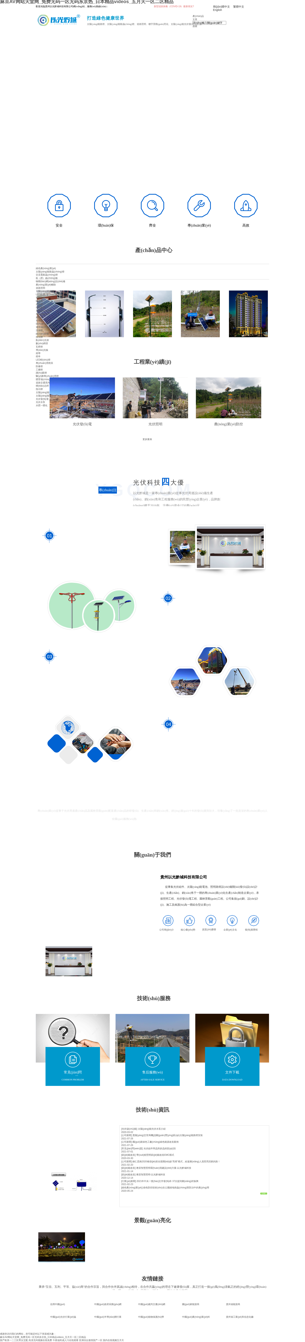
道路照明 (40, 288)
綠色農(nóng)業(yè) (46, 268)
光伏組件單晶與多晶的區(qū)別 (160, 1148)
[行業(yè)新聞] (128, 1181)
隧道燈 (39, 301)
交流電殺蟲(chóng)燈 (47, 274)
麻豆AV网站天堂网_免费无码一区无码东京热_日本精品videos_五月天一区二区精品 (43, 1337)
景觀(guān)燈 (43, 314)
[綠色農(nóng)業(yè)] (132, 1187)
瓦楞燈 (39, 346)
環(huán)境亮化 (44, 323)
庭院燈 (39, 317)
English (217, 10)
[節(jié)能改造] (128, 1155)
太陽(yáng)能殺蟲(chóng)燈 (50, 271)
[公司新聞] (126, 1135)
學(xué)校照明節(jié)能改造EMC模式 (155, 1155)
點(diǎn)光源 (42, 340)
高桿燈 (39, 304)
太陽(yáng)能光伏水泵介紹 (152, 1129)
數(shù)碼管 (42, 343)
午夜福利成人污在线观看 (65, 1340)
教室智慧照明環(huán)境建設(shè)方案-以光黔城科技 (163, 1168)
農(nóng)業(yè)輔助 (46, 284)
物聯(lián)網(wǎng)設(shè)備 (50, 281)
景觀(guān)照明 (44, 310)
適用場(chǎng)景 (44, 327)
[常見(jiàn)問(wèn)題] (132, 1148)
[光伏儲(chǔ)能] (129, 1129)
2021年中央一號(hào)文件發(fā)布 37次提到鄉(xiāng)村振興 (167, 1181)
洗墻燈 (39, 330)
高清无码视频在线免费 (40, 1340)
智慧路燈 (40, 297)
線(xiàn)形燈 (42, 333)
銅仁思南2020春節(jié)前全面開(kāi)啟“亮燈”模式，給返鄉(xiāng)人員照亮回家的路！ (176, 1161)
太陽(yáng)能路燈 (45, 291)
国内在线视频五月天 (113, 1340)
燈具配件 (40, 307)
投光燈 (39, 337)
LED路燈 (40, 294)
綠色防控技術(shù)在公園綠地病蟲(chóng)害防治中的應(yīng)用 (176, 1187)
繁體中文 (238, 6)
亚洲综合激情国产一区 (90, 1340)
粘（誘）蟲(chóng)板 (47, 278)
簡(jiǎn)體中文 (221, 6)
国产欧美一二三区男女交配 (14, 1340)
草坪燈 (39, 320)
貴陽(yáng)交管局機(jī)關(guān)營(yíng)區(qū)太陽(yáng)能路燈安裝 (167, 1135)
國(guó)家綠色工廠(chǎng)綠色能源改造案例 (155, 1142)
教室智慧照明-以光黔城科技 (150, 1174)
